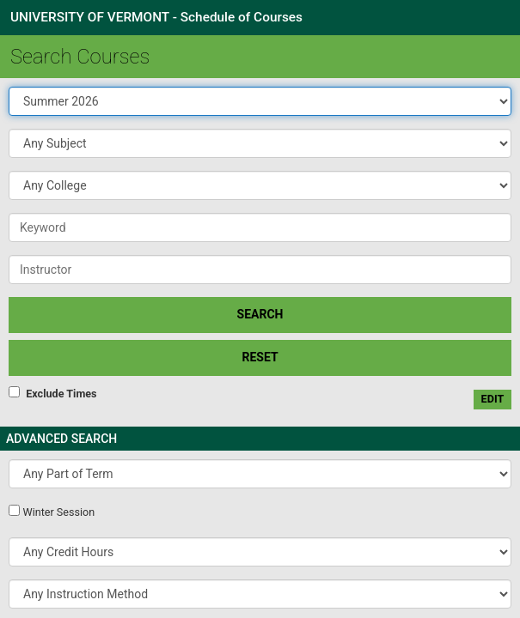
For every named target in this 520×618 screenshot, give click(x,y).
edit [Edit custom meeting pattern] (493, 398)
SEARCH (260, 314)
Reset (260, 357)
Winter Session (58, 512)
